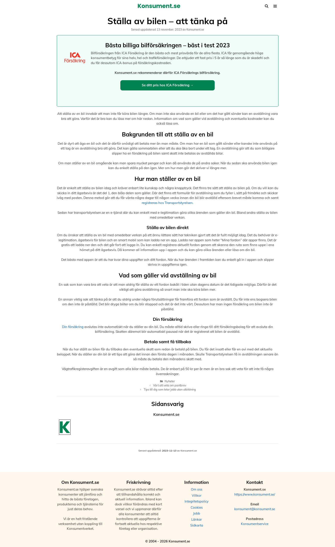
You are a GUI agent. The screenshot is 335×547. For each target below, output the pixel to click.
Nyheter (170, 381)
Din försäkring (72, 327)
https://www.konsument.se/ (254, 494)
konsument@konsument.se (254, 509)
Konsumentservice (254, 524)
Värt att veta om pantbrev (169, 385)
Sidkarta (196, 525)
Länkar (196, 519)
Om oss (196, 489)
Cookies (197, 507)
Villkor (196, 495)
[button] (275, 6)
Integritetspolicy (197, 501)
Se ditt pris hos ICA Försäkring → (167, 85)
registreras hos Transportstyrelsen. (167, 203)
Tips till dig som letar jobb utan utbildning (170, 389)
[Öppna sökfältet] (266, 6)
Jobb (196, 513)
